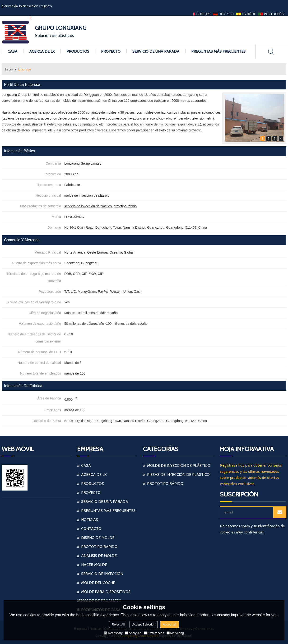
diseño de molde (97, 537)
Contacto (91, 528)
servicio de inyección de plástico (88, 206)
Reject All (118, 624)
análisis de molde (99, 555)
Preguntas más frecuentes (218, 51)
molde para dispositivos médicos (103, 592)
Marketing (175, 633)
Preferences (154, 633)
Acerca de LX (42, 51)
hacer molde (94, 564)
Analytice (133, 633)
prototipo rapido (99, 546)
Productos (77, 51)
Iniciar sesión (28, 6)
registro (46, 6)
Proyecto (111, 51)
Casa (12, 51)
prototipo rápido (125, 206)
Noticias (89, 519)
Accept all (169, 624)
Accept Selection (143, 624)
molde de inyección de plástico (87, 195)
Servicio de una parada (155, 51)
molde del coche (98, 582)
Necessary (113, 633)
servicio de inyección (102, 573)
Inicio (9, 69)
